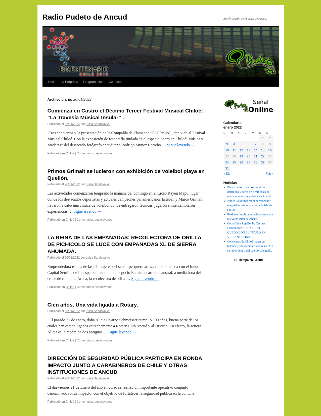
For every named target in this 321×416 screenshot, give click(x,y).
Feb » (269, 173)
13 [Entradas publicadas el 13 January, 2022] (248, 150)
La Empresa (69, 82)
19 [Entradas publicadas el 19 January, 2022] (241, 156)
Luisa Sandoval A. (98, 124)
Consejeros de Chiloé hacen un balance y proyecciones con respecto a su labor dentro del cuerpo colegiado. (250, 246)
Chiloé (70, 153)
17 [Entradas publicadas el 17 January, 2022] (227, 156)
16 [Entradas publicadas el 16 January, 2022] (269, 150)
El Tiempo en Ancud (248, 260)
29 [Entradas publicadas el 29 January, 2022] (262, 162)
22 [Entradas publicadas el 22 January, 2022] (262, 156)
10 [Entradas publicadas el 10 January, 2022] (227, 150)
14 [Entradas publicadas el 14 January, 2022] (255, 150)
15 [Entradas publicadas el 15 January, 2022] (262, 150)
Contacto (115, 82)
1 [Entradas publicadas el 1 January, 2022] (263, 138)
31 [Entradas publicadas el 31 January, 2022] (227, 168)
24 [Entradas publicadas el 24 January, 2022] (227, 162)
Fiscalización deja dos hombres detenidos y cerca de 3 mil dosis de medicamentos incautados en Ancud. (249, 192)
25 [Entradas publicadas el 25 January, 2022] (234, 162)
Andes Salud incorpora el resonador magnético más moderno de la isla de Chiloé (249, 205)
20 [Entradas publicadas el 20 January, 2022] (248, 156)
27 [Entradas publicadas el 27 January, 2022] (248, 162)
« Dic (226, 173)
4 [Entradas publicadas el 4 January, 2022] (234, 144)
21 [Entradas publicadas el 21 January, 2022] (255, 156)
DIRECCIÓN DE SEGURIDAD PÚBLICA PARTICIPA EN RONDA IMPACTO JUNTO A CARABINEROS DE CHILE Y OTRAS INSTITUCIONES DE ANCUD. (125, 365)
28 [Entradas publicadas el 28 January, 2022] (255, 162)
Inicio (52, 82)
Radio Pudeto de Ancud (84, 17)
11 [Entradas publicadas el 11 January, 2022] (234, 150)
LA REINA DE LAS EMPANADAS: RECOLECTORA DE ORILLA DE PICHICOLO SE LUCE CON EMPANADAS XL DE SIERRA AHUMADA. (124, 244)
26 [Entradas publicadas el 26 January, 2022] (241, 162)
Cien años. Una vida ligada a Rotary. (93, 305)
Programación (93, 82)
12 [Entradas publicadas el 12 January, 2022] (241, 150)
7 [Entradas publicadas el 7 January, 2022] (256, 144)
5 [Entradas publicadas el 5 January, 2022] (241, 144)
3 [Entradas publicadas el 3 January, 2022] (227, 144)
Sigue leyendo (181, 145)
